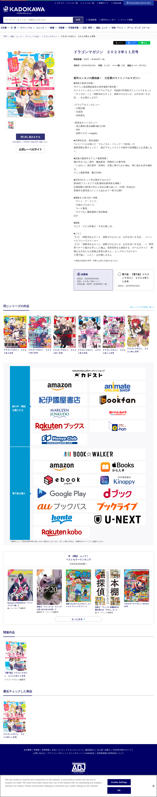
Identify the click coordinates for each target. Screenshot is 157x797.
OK (119, 790)
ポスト (120, 43)
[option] (15, 661)
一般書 (52, 28)
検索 (78, 19)
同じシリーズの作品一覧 (140, 307)
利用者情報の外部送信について (110, 753)
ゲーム (130, 28)
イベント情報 (125, 20)
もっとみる (77, 619)
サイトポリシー (75, 753)
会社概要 (27, 750)
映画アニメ (119, 28)
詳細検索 (91, 20)
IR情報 (36, 750)
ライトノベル (27, 28)
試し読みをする (30, 137)
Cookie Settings (119, 782)
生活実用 (89, 28)
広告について (57, 750)
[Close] (153, 786)
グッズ (137, 28)
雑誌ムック (103, 28)
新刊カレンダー (107, 20)
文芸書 (5, 28)
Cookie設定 (89, 753)
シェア (133, 43)
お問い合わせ (39, 753)
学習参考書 (74, 28)
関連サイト (104, 3)
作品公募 (117, 3)
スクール (145, 28)
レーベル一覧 (88, 3)
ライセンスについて (74, 750)
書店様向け (90, 750)
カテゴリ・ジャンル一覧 (67, 3)
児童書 (62, 28)
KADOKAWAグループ (122, 750)
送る (145, 43)
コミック (41, 28)
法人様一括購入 (104, 750)
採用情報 (46, 750)
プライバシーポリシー (56, 753)
